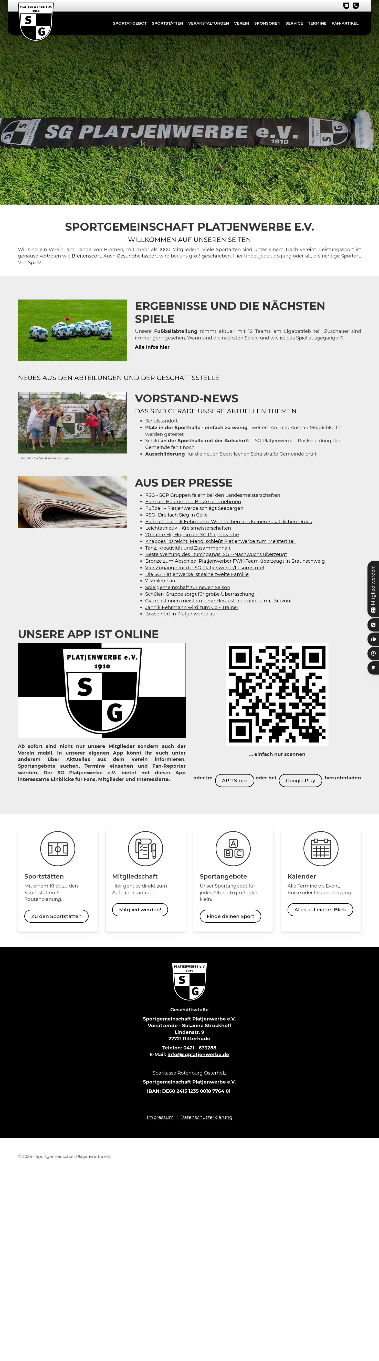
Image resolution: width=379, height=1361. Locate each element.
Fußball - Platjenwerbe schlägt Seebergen (194, 508)
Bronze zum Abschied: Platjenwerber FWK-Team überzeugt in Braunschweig (235, 561)
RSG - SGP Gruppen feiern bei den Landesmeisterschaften (212, 495)
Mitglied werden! (140, 909)
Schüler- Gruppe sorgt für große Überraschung (200, 594)
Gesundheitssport (137, 256)
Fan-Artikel (345, 23)
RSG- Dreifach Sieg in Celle (176, 515)
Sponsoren (267, 23)
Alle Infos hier (152, 347)
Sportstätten (167, 23)
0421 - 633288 (199, 1048)
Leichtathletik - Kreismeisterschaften (188, 528)
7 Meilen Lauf (161, 581)
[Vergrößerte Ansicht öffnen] (72, 422)
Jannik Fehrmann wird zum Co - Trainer (191, 607)
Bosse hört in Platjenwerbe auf (181, 614)
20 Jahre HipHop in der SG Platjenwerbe (192, 535)
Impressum (160, 1117)
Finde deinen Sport (230, 916)
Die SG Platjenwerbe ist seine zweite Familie (197, 574)
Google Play (300, 780)
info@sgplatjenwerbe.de (198, 1054)
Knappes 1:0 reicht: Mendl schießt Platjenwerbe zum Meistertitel (220, 541)
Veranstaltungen (208, 23)
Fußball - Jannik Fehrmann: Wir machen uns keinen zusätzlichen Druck (228, 521)
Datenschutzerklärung (206, 1117)
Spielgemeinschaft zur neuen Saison (187, 587)
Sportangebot (130, 23)
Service (294, 23)
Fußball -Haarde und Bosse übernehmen (193, 501)
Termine (317, 23)
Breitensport (86, 256)
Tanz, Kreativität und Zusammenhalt (187, 548)
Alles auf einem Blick (320, 909)
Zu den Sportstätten (56, 916)
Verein (241, 23)
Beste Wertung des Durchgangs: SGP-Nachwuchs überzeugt (216, 554)
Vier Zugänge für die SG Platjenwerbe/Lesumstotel (204, 568)
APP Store (234, 780)
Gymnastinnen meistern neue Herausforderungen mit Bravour (218, 601)
